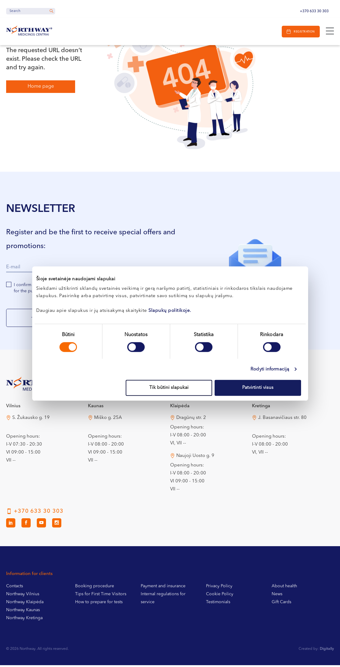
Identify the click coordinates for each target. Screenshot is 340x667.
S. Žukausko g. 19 (31, 419)
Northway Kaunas (23, 612)
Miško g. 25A (108, 419)
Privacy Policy (219, 588)
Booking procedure (94, 588)
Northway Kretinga (24, 620)
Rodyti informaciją (269, 369)
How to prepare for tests (99, 604)
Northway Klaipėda (25, 604)
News (277, 596)
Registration (303, 31)
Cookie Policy (219, 596)
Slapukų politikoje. (169, 311)
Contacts (14, 588)
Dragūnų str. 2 (191, 419)
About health (284, 588)
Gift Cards (281, 604)
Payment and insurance (163, 588)
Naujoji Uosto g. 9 (195, 457)
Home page (41, 86)
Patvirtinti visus (257, 387)
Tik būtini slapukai (169, 387)
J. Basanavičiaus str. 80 (282, 419)
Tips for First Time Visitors (100, 596)
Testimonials (218, 604)
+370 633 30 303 (314, 11)
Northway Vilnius (22, 596)
